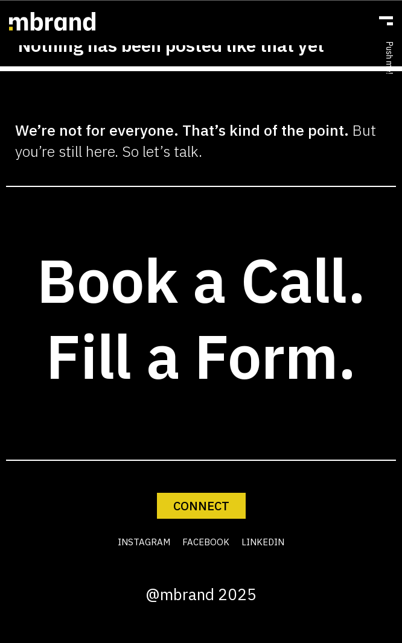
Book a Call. (201, 280)
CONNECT (201, 506)
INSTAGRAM (144, 542)
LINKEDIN (262, 542)
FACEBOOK (205, 542)
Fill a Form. (201, 356)
